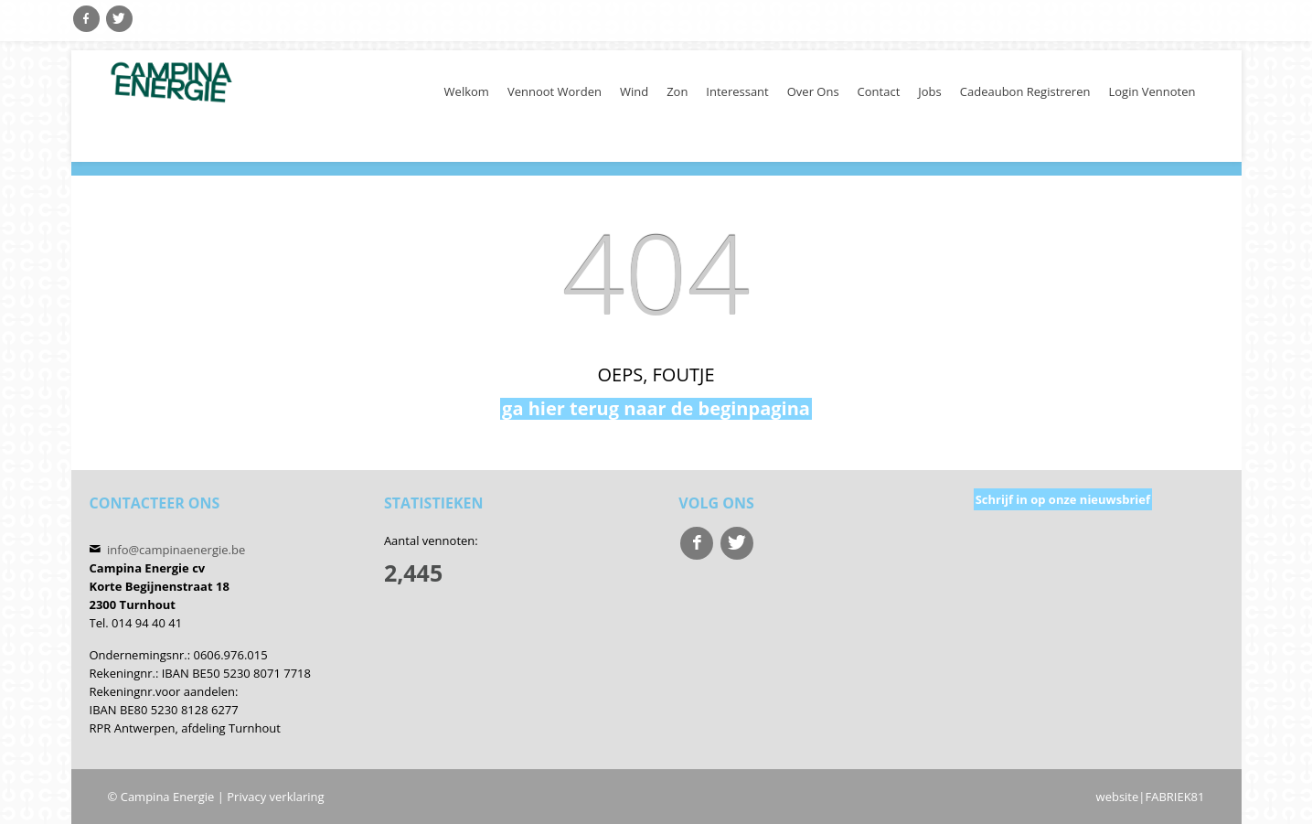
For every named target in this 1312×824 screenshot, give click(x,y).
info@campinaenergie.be (176, 549)
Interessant (737, 91)
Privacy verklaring (275, 796)
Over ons (813, 91)
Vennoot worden (554, 91)
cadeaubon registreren (1025, 91)
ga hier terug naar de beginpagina (656, 409)
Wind (634, 91)
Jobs (929, 91)
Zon (677, 91)
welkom (466, 91)
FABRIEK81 (1174, 796)
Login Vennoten (1151, 91)
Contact (879, 91)
